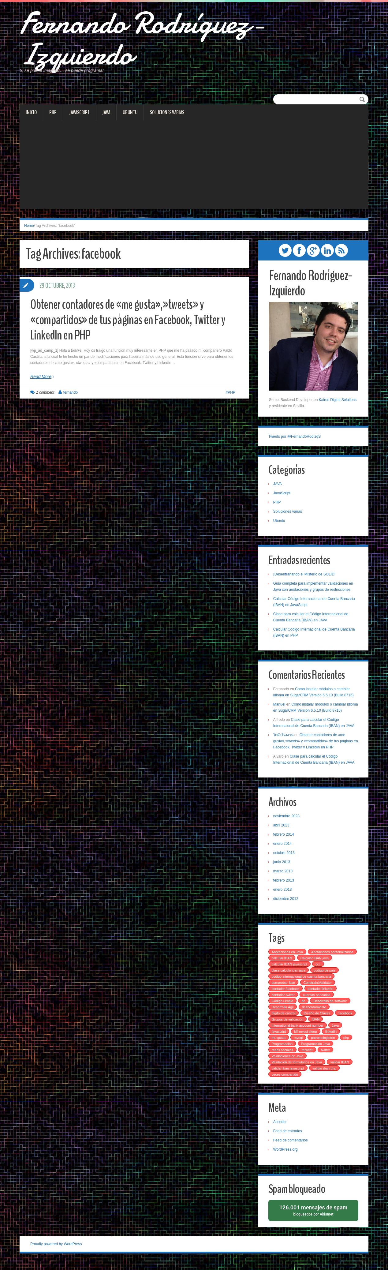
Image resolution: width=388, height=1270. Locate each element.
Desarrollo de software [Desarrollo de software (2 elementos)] (331, 1008)
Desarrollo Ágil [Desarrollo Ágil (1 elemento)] (283, 1014)
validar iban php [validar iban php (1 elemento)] (325, 1075)
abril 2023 (282, 831)
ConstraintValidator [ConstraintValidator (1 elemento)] (318, 989)
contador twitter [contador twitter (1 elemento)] (283, 1001)
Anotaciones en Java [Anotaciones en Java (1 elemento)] (288, 959)
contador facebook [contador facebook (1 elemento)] (286, 995)
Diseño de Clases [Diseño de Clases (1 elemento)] (317, 1020)
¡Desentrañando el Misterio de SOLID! (305, 580)
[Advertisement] (194, 171)
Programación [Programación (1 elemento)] (282, 1050)
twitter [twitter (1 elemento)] (326, 1056)
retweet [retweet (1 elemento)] (307, 1056)
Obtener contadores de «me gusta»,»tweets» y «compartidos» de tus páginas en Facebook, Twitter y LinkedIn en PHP (132, 324)
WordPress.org (286, 1156)
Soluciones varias (167, 117)
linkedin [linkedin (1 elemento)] (331, 1038)
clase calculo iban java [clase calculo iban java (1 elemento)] (302, 977)
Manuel (280, 710)
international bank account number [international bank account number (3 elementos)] (298, 1032)
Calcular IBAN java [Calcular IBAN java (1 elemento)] (286, 971)
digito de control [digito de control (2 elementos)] (284, 1020)
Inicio (31, 117)
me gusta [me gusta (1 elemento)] (279, 1044)
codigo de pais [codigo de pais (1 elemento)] (338, 977)
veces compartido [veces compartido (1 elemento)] (285, 1081)
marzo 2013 (283, 877)
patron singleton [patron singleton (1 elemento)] (324, 1044)
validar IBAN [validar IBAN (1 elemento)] (340, 1069)
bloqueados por (313, 1217)
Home (29, 230)
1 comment (45, 397)
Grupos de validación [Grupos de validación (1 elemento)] (288, 1026)
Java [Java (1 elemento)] (335, 1032)
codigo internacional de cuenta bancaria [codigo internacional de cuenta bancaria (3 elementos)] (302, 983)
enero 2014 (283, 850)
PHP (53, 117)
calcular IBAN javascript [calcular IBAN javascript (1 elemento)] (327, 971)
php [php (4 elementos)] (346, 1044)
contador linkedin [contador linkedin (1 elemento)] (321, 995)
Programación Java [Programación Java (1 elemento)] (316, 1050)
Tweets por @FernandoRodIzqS (295, 441)
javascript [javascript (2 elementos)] (279, 1038)
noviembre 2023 (287, 822)
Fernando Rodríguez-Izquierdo (152, 41)
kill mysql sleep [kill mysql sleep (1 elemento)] (306, 1038)
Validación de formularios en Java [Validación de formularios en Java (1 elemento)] (297, 1069)
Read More (40, 381)
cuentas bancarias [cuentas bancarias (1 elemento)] (317, 1001)
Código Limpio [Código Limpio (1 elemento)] (283, 1008)
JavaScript (79, 117)
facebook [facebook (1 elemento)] (346, 1020)
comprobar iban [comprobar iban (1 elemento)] (284, 989)
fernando (70, 397)
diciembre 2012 (286, 905)
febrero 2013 (284, 886)
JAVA (106, 117)
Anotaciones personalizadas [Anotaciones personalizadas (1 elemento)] (293, 965)
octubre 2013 (284, 859)
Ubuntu (130, 117)
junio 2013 (282, 868)
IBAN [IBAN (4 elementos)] (316, 1026)
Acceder (280, 1129)
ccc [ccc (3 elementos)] (275, 977)
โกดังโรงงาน (284, 741)
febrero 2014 (284, 840)
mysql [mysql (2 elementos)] (299, 1044)
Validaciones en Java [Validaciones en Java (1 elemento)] (288, 1063)
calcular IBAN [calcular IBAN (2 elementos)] (333, 965)
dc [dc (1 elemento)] (304, 1008)
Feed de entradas (288, 1138)
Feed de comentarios (291, 1147)
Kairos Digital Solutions (337, 404)
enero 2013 (283, 895)
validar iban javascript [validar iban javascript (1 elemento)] (288, 1075)
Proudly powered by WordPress (56, 1251)
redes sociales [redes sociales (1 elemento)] (283, 1056)
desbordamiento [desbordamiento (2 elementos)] (315, 1014)
